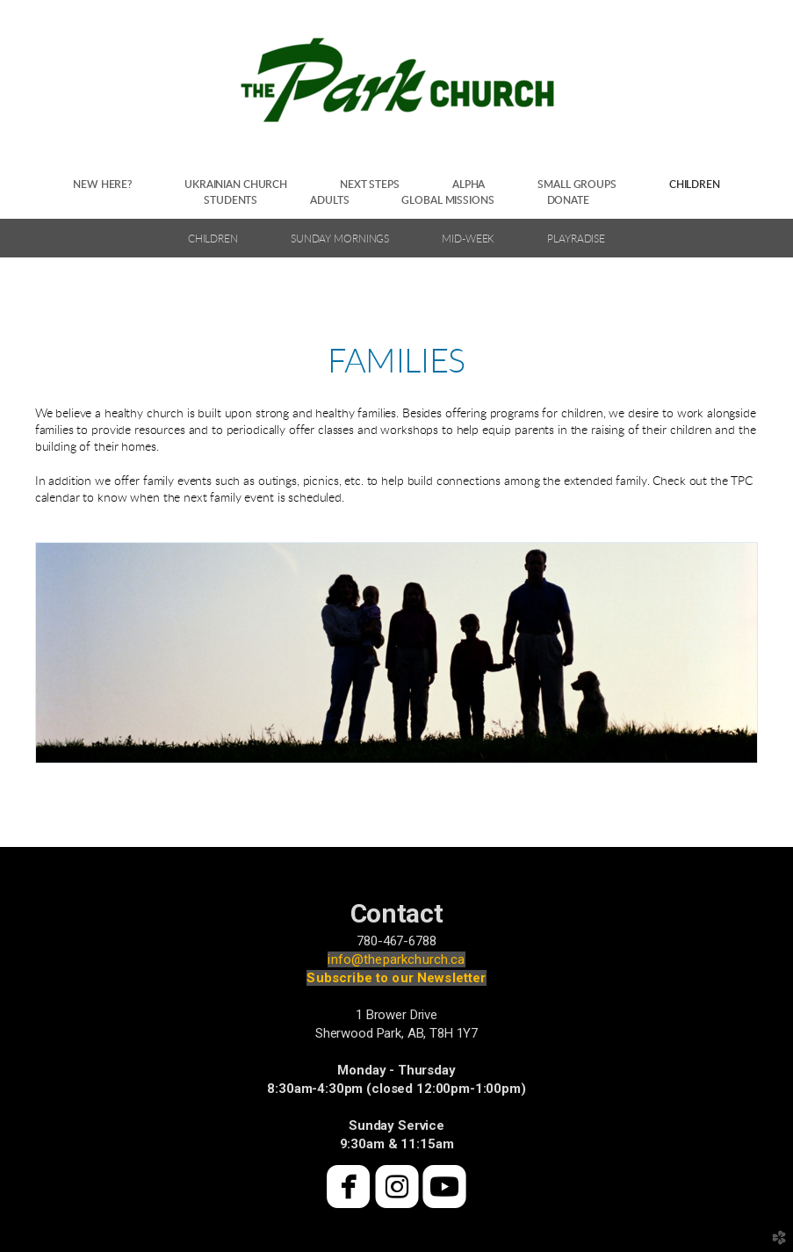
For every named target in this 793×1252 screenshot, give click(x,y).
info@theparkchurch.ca (396, 959)
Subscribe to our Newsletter (396, 978)
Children (213, 239)
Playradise (576, 239)
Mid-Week (468, 239)
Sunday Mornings (340, 239)
